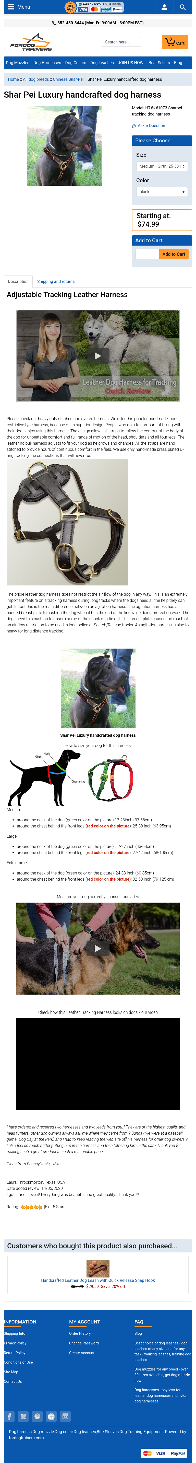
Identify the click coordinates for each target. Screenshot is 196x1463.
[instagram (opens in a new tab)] (65, 1416)
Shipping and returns (56, 281)
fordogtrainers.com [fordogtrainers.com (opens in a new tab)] (26, 1437)
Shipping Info (14, 1333)
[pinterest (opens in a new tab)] (37, 1416)
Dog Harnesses (47, 62)
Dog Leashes (102, 62)
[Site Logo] (31, 41)
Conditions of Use (18, 1362)
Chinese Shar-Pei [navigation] (68, 79)
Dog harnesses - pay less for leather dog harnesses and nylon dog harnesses (160, 1395)
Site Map (11, 1372)
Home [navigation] (13, 79)
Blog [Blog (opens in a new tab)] (178, 62)
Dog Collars (75, 62)
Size (141, 155)
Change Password (84, 1343)
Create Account (81, 1353)
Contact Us (13, 1381)
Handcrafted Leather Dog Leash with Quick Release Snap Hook (98, 1280)
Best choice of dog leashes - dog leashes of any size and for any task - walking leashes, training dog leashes (162, 1351)
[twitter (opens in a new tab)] (23, 1416)
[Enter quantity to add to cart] (148, 254)
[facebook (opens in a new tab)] (9, 1416)
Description (18, 281)
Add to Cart (174, 254)
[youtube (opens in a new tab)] (51, 1416)
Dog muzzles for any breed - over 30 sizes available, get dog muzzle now (162, 1375)
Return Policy (14, 1353)
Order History (80, 1333)
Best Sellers (159, 62)
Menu (19, 7)
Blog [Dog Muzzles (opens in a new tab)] (138, 1333)
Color (142, 180)
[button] (98, 356)
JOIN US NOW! (131, 62)
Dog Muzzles (17, 62)
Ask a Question (148, 125)
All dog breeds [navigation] (36, 79)
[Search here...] (121, 42)
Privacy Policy (15, 1343)
